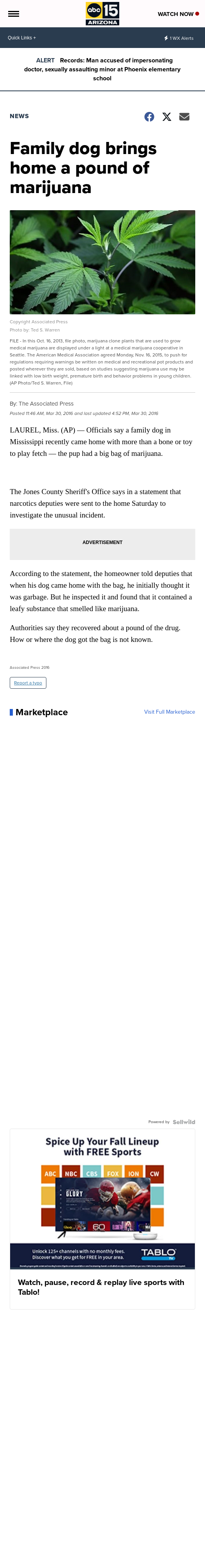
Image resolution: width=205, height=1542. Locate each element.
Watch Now (178, 14)
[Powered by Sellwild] (184, 1122)
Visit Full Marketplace (169, 712)
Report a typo (28, 682)
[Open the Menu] (13, 13)
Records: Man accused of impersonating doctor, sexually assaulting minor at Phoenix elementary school (102, 69)
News (19, 116)
